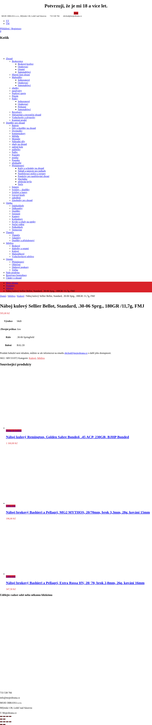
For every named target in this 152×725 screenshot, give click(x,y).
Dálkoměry (17, 208)
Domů (3, 296)
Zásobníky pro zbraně (22, 200)
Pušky (15, 98)
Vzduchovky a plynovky (23, 117)
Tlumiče (10, 232)
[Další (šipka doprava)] (4, 724)
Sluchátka (22, 179)
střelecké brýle (25, 181)
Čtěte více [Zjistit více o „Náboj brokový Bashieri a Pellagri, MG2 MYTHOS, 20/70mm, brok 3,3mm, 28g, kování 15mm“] (10, 506)
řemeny (15, 187)
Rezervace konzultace (16, 275)
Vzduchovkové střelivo (23, 256)
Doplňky (16, 211)
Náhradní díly (18, 141)
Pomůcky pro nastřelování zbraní (33, 176)
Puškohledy (17, 227)
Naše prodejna (13, 272)
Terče (20, 184)
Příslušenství (18, 165)
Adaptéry (16, 238)
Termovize (17, 229)
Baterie (15, 125)
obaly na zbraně (19, 144)
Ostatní (21, 69)
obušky (15, 88)
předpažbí (16, 163)
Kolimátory (17, 219)
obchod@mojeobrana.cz (76, 353)
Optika (9, 203)
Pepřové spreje (19, 93)
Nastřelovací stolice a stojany (32, 173)
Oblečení (16, 264)
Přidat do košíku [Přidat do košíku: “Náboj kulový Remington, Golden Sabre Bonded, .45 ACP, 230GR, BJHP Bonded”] (14, 430)
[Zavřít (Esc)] (10, 721)
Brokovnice (17, 61)
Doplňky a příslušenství (23, 240)
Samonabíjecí (24, 72)
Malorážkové (18, 254)
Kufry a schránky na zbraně (31, 168)
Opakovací (23, 66)
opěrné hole (17, 147)
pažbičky (16, 149)
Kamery (16, 216)
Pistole (15, 96)
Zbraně (9, 58)
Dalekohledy (18, 205)
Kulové (15, 251)
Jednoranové (24, 80)
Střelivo (10, 243)
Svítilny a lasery (19, 192)
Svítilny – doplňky (21, 189)
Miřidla (15, 136)
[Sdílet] (7, 721)
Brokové (16, 246)
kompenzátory (19, 133)
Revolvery (17, 112)
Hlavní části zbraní (21, 74)
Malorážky (17, 77)
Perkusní (22, 106)
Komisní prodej (19, 120)
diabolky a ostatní (20, 248)
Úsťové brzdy (18, 195)
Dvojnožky (17, 131)
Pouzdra (16, 160)
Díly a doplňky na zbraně (24, 128)
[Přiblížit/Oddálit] (1, 721)
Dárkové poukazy (20, 267)
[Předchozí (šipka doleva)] (1, 724)
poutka (15, 157)
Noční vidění (18, 224)
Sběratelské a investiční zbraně (26, 115)
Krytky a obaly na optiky (24, 221)
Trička (15, 270)
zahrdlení (16, 197)
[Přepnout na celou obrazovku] (4, 721)
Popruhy (16, 155)
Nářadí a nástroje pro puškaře (32, 171)
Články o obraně (14, 278)
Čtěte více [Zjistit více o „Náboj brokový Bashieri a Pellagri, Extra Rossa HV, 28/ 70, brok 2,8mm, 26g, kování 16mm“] (10, 576)
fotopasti (16, 213)
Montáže (16, 139)
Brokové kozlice (25, 64)
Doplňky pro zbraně (15, 123)
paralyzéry (17, 90)
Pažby (15, 152)
